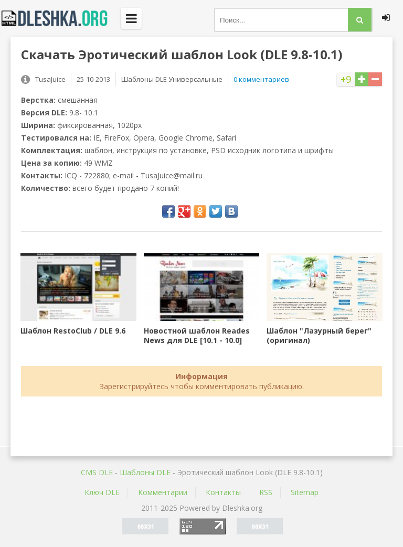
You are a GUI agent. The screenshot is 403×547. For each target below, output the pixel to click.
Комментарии (162, 492)
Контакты (223, 492)
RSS (265, 492)
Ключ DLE (102, 492)
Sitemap (305, 492)
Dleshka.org (60, 18)
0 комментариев (261, 79)
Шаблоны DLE (145, 472)
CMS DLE (97, 472)
